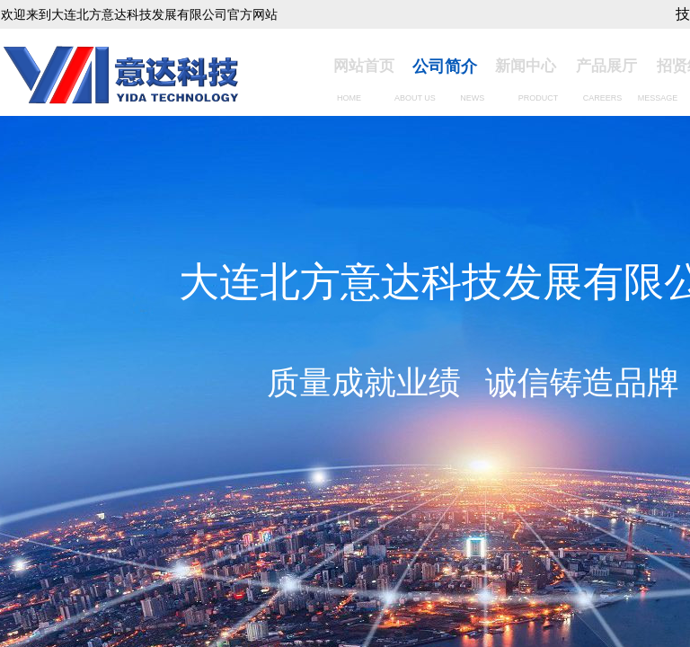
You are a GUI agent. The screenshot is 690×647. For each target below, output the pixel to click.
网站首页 (363, 66)
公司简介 (444, 66)
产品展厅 (606, 66)
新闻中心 (525, 66)
